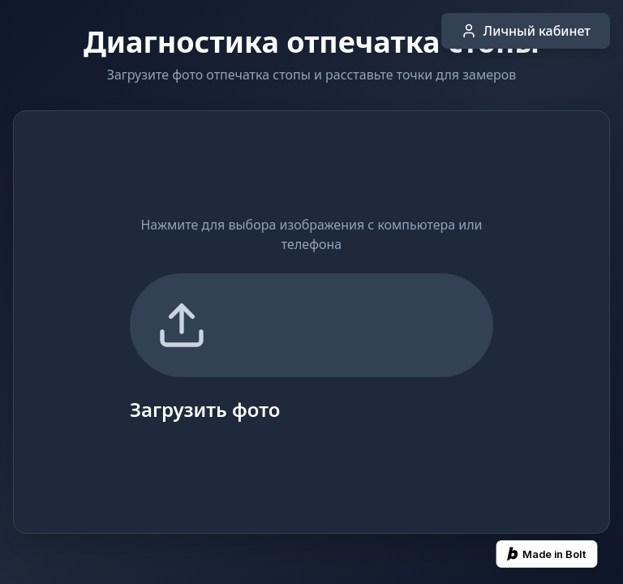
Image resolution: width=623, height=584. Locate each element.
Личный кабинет (526, 31)
